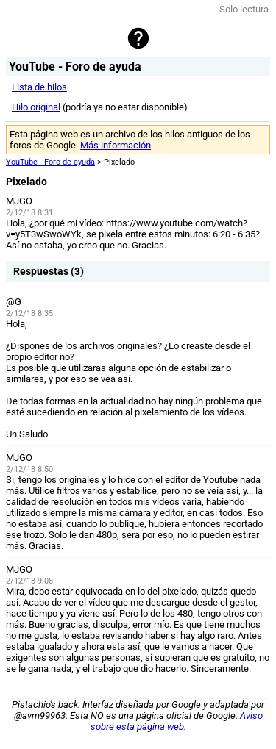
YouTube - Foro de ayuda (50, 162)
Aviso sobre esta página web (177, 721)
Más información (115, 145)
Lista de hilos (39, 87)
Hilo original (36, 106)
